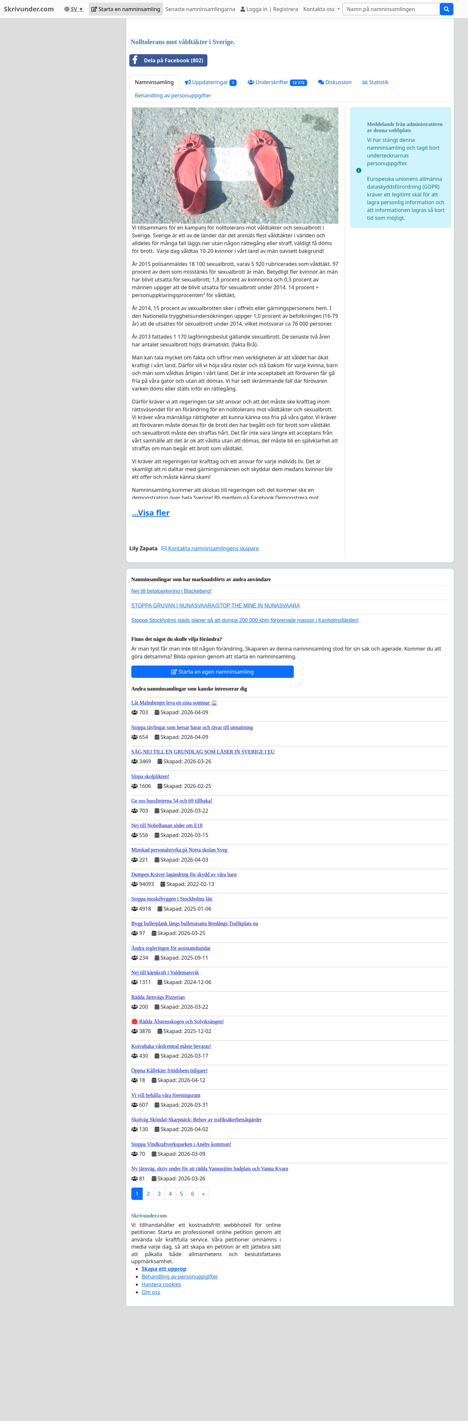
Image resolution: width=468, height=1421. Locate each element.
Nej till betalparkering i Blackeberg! (171, 682)
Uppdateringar (211, 173)
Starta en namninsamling (125, 9)
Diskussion (335, 173)
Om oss (151, 1383)
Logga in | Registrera (269, 9)
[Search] (391, 9)
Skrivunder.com (29, 9)
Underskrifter (277, 173)
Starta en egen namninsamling (212, 762)
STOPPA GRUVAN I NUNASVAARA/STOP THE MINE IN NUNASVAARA (215, 696)
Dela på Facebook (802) (166, 151)
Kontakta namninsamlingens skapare (210, 639)
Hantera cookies (161, 1375)
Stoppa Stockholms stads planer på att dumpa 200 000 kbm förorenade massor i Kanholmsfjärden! (245, 711)
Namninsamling (154, 173)
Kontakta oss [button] (319, 9)
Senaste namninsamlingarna (200, 9)
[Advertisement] (290, 74)
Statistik (376, 173)
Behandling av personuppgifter (173, 186)
